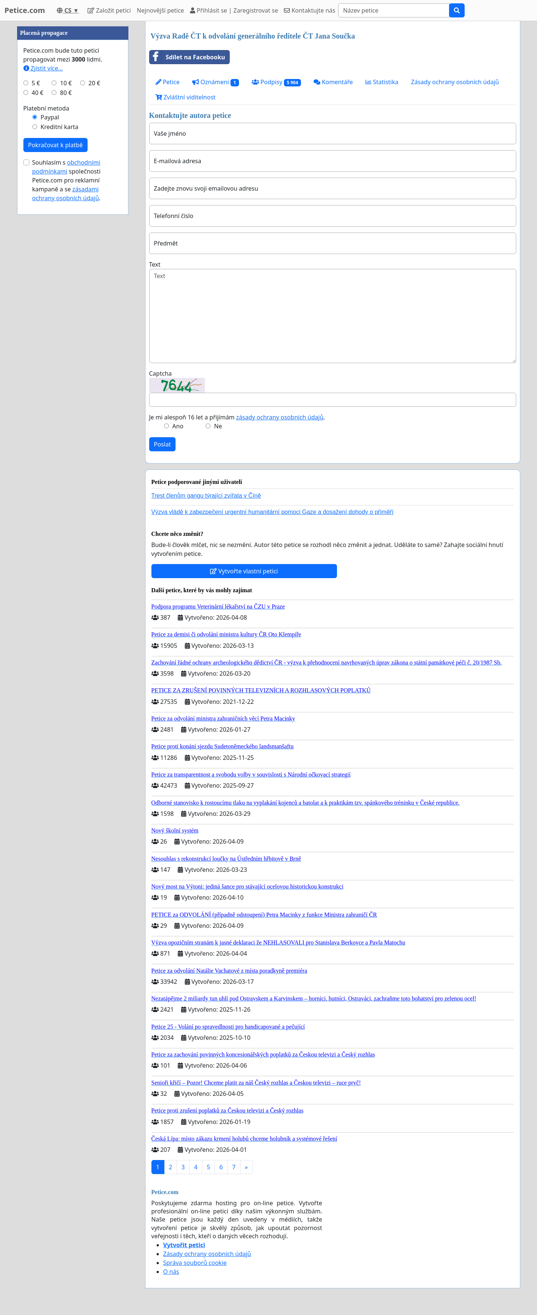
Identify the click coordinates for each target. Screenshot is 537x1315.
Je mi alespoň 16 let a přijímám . (237, 417)
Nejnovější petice (160, 10)
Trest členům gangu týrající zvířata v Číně (206, 495)
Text (155, 264)
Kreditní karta (59, 349)
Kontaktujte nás (309, 10)
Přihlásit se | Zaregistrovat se (234, 10)
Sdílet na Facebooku (187, 57)
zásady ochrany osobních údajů (279, 417)
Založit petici (109, 10)
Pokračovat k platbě (55, 367)
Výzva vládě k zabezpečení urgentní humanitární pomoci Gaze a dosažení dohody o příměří (272, 512)
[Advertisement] (72, 132)
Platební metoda (46, 331)
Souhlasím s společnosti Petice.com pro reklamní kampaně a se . (66, 403)
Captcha (160, 373)
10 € (66, 305)
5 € (36, 305)
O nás (171, 1272)
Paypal (49, 340)
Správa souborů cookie (195, 1263)
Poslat (162, 444)
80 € (66, 315)
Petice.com (24, 10)
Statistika (382, 82)
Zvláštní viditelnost (185, 97)
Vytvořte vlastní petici (244, 571)
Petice (167, 82)
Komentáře (333, 82)
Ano (177, 426)
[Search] (393, 10)
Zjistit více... (43, 291)
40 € (37, 315)
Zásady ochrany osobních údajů (455, 82)
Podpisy (276, 82)
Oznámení (215, 82)
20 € (94, 305)
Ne (218, 426)
